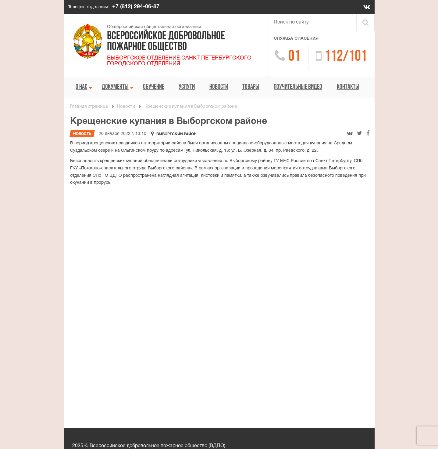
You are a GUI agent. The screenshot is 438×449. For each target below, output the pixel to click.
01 (294, 57)
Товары (250, 87)
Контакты (348, 87)
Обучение (153, 87)
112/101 (346, 57)
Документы (115, 87)
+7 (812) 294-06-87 (135, 6)
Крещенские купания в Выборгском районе (190, 106)
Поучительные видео (298, 87)
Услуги (187, 87)
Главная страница (89, 106)
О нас (81, 87)
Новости (218, 87)
